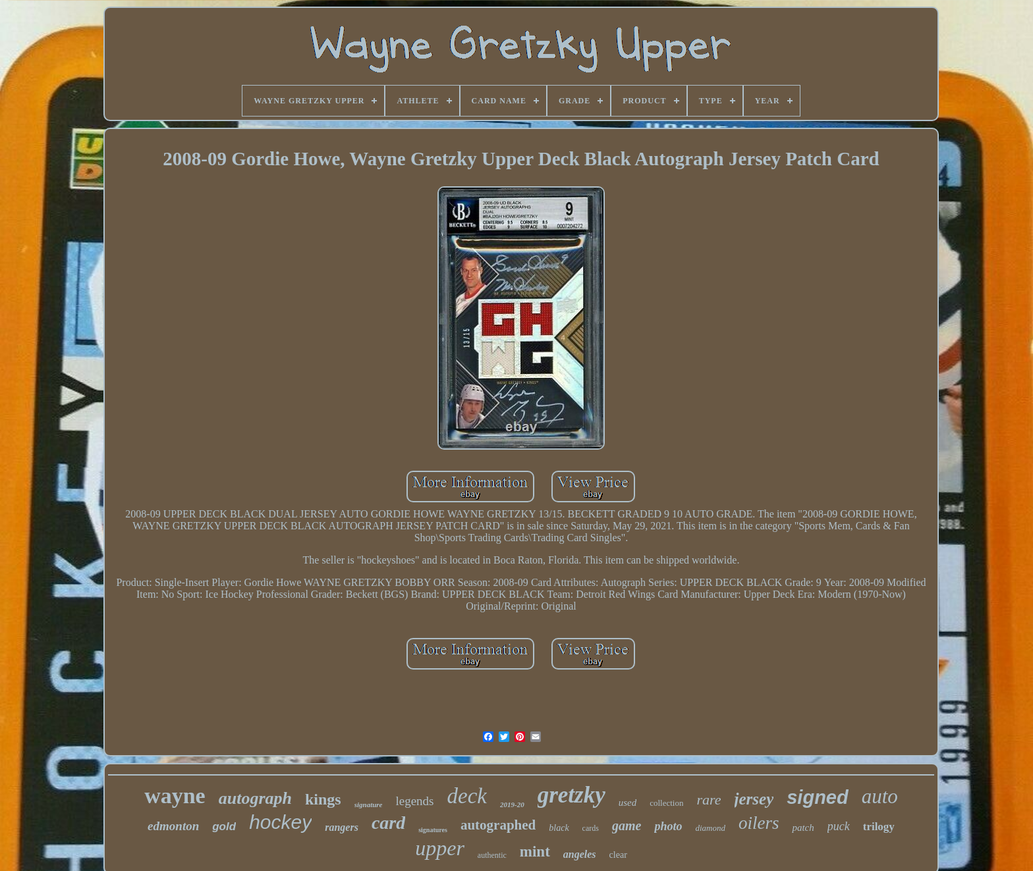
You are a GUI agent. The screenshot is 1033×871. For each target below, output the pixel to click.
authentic (492, 855)
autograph (255, 798)
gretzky (571, 795)
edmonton (173, 826)
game (626, 825)
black (559, 828)
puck (838, 826)
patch (803, 827)
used (628, 802)
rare (708, 799)
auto (880, 796)
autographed (498, 825)
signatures (432, 829)
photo (668, 826)
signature (368, 804)
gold (224, 826)
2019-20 (512, 804)
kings (323, 799)
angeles (579, 854)
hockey (280, 822)
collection (666, 803)
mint (535, 851)
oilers (759, 823)
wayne (175, 795)
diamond (710, 828)
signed (817, 797)
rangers (341, 827)
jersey (754, 799)
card (388, 822)
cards (590, 828)
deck (467, 796)
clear (618, 855)
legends (414, 801)
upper (439, 848)
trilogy (879, 826)
